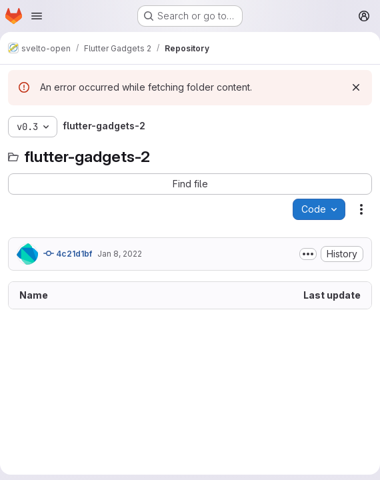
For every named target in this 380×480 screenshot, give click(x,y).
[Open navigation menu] (36, 16)
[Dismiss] (356, 87)
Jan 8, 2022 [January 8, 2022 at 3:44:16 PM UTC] (119, 254)
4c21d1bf (67, 253)
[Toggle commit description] (308, 254)
